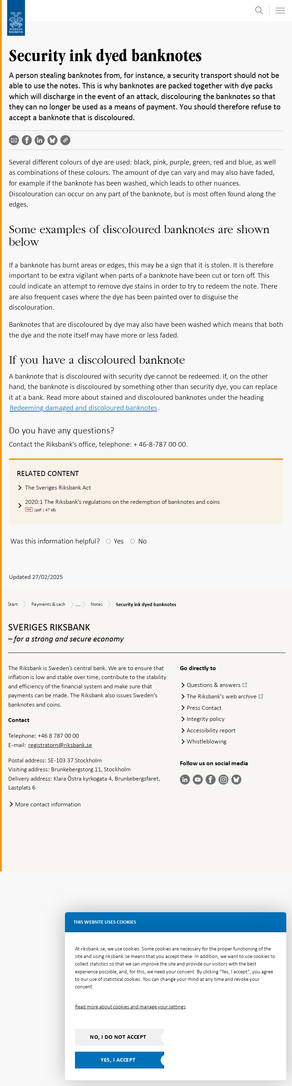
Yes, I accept (118, 1060)
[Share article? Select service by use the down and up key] (41, 140)
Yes (119, 755)
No (142, 755)
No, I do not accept (118, 1037)
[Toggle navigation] (280, 10)
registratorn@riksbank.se (60, 959)
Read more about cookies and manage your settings (130, 1006)
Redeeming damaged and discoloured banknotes (83, 622)
